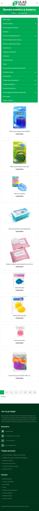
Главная (13, 13)
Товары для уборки (19, 84)
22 (30, 392)
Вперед (3, 396)
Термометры (7, 76)
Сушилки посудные (8, 460)
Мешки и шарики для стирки (11, 44)
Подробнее (19, 134)
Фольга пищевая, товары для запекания (14, 455)
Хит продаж (6, 96)
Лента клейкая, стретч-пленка (12, 40)
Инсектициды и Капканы (10, 27)
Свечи (5, 64)
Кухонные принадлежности (19, 36)
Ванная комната (19, 24)
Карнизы (6, 32)
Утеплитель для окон (9, 88)
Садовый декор (8, 60)
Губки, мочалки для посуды (10, 466)
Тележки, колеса (19, 72)
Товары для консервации (19, 80)
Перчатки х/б (7, 48)
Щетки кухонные (7, 469)
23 (34, 392)
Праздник (6, 56)
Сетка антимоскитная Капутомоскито (14, 68)
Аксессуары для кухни (9, 463)
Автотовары (7, 19)
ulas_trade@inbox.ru (10, 445)
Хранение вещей (7, 495)
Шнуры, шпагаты (8, 100)
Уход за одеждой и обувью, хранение (19, 93)
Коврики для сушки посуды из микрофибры (15, 458)
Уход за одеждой (7, 493)
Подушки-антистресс (9, 52)
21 (25, 392)
